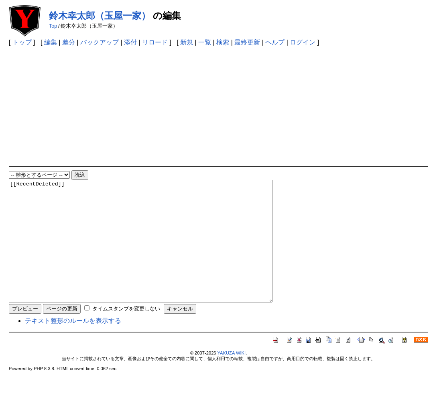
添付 (130, 42)
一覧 (204, 42)
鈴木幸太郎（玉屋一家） (99, 15)
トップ (22, 42)
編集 (50, 42)
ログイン (302, 42)
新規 (186, 42)
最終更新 (247, 42)
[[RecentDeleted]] (157, 253)
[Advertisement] (218, 106)
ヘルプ (275, 42)
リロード (155, 42)
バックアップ (99, 42)
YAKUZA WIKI (231, 377)
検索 (222, 42)
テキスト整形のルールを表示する (73, 344)
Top (53, 26)
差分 (68, 42)
